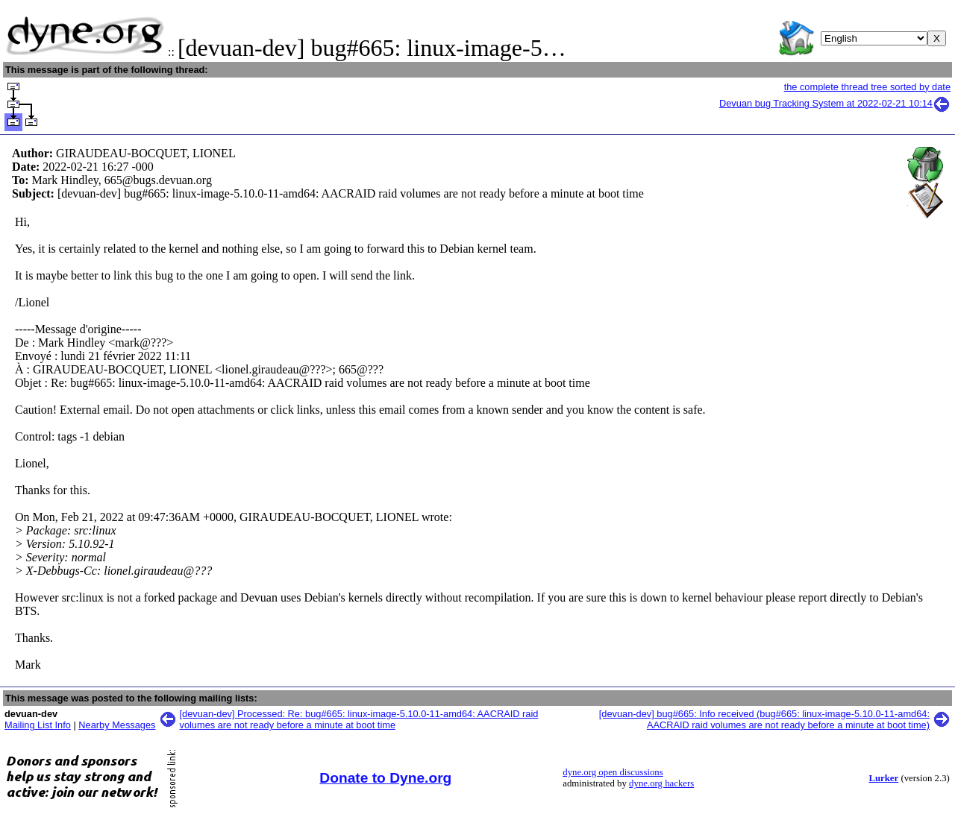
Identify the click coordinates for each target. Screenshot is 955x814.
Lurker (883, 778)
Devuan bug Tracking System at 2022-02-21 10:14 (835, 103)
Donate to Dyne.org (385, 778)
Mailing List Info (37, 725)
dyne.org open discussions (613, 772)
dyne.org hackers (661, 783)
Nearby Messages (116, 725)
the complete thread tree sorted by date (867, 86)
